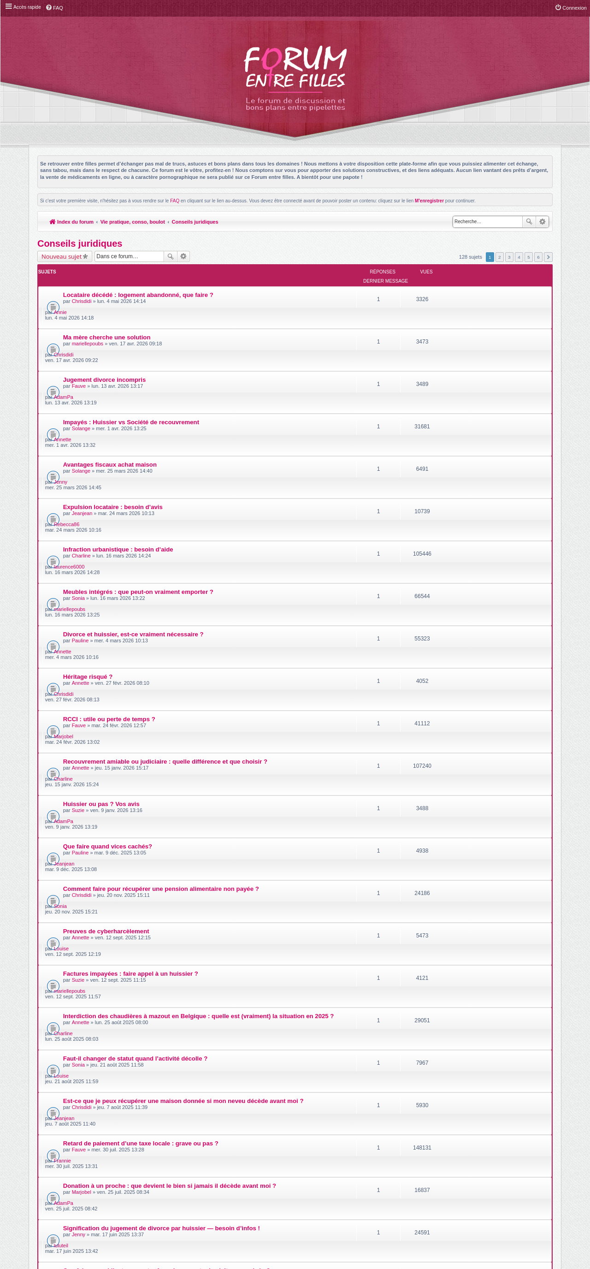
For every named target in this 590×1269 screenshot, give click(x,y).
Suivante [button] (548, 257)
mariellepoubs (87, 317)
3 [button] (509, 257)
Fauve (79, 344)
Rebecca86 (457, 418)
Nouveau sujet (61, 256)
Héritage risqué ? (88, 521)
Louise (451, 680)
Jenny (450, 391)
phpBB (274, 1144)
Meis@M (318, 1139)
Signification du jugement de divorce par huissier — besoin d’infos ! (161, 863)
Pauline (80, 501)
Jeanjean (82, 423)
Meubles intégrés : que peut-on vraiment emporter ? (138, 469)
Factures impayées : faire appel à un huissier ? (130, 705)
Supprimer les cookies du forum (456, 1168)
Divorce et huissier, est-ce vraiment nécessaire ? (133, 495)
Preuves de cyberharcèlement (106, 679)
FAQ (174, 200)
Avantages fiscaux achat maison (110, 390)
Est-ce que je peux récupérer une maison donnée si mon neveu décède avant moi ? (183, 784)
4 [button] (519, 257)
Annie (450, 286)
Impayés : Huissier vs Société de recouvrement (131, 364)
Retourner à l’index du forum (75, 970)
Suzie (78, 607)
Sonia (78, 475)
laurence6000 (459, 444)
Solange (81, 370)
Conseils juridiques (195, 222)
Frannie (452, 812)
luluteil (451, 864)
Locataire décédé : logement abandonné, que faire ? (138, 285)
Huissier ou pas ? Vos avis (101, 600)
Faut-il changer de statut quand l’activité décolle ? (135, 758)
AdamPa (453, 339)
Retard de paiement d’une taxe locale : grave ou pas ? (140, 810)
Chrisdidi (82, 291)
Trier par (324, 940)
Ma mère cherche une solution (107, 311)
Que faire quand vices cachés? (108, 626)
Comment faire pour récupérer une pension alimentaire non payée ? (161, 653)
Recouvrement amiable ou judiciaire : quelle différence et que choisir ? (165, 574)
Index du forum (71, 222)
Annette (452, 365)
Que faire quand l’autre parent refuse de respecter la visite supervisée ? (166, 889)
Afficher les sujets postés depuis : (238, 940)
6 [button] (538, 257)
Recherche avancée (542, 221)
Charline (81, 449)
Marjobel (453, 549)
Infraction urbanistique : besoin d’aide (118, 442)
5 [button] (528, 257)
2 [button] (499, 257)
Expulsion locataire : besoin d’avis (113, 416)
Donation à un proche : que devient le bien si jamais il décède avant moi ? (169, 837)
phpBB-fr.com (307, 1149)
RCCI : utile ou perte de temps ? (109, 548)
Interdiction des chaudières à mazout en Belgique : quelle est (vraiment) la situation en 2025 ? (198, 732)
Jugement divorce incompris (104, 337)
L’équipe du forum (527, 1168)
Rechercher (529, 221)
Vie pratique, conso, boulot (132, 222)
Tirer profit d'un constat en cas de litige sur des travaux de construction (167, 916)
